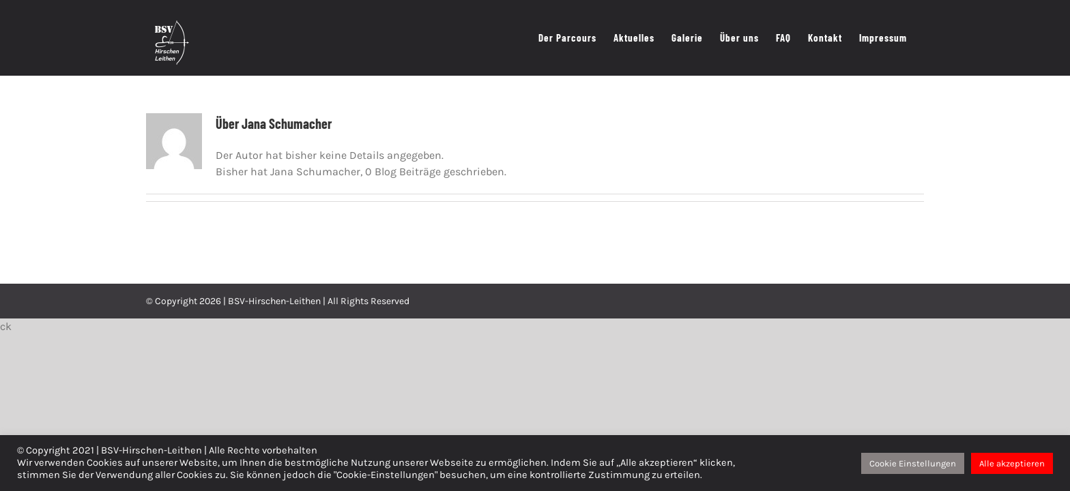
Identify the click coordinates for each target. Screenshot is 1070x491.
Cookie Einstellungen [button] (912, 463)
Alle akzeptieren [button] (1012, 463)
